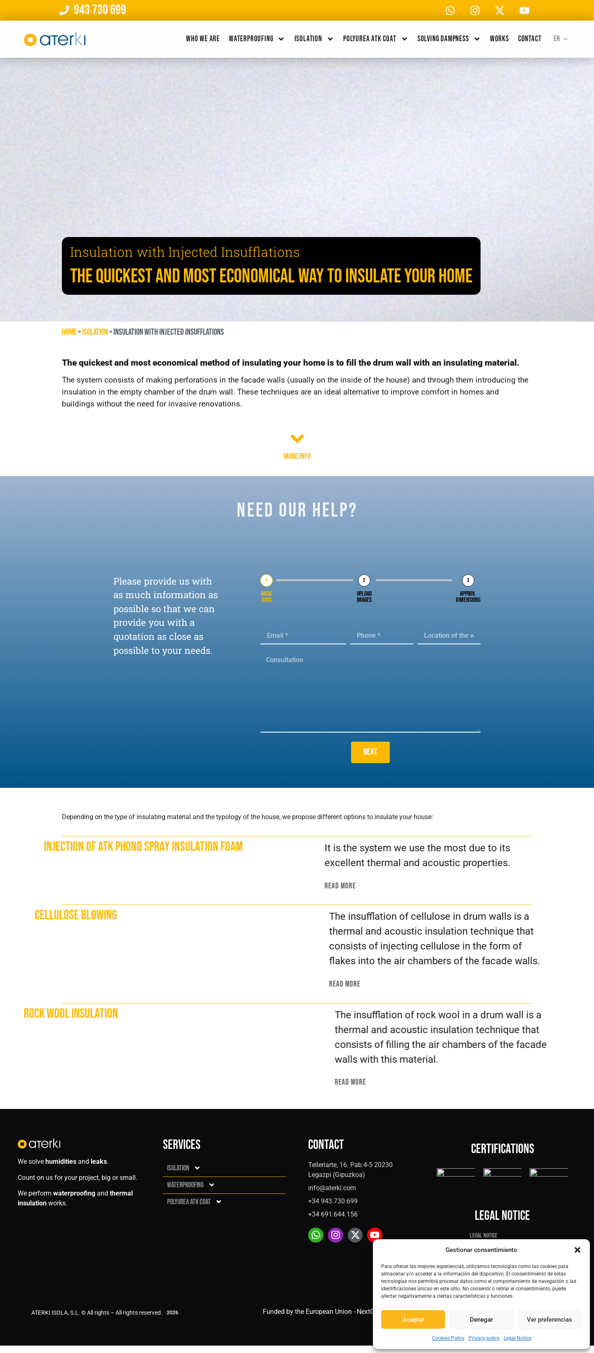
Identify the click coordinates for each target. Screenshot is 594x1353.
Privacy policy (484, 1338)
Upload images (364, 597)
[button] (577, 1250)
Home (69, 332)
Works (499, 39)
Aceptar (413, 1319)
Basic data (266, 597)
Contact (530, 39)
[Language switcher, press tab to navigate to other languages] (559, 39)
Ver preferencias (549, 1319)
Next (370, 752)
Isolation (314, 39)
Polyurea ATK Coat (375, 39)
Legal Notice (517, 1338)
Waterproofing (257, 39)
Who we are (203, 39)
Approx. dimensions (468, 597)
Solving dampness (449, 39)
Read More (370, 886)
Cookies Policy (448, 1338)
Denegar (481, 1319)
